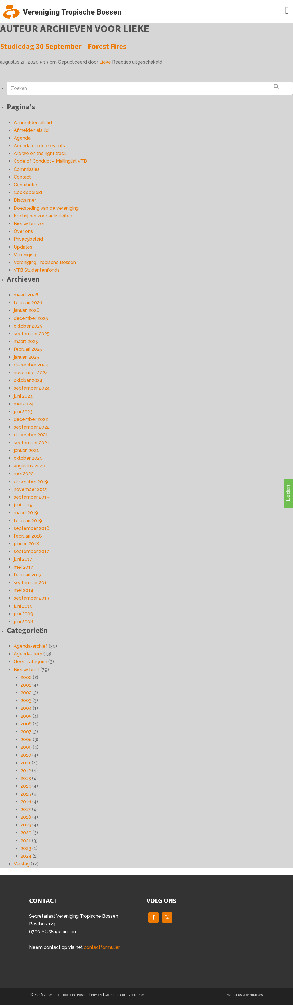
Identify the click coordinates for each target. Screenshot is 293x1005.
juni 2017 (23, 559)
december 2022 (31, 419)
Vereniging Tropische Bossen (45, 262)
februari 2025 (28, 349)
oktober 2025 (28, 326)
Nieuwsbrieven (29, 223)
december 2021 (31, 434)
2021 (26, 840)
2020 (26, 832)
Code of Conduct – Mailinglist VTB (50, 161)
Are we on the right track (40, 153)
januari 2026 (26, 310)
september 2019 (32, 497)
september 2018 (32, 528)
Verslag (22, 864)
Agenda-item (28, 654)
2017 (26, 809)
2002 (26, 692)
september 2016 (32, 582)
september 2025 (32, 333)
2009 (26, 747)
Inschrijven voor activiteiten (43, 216)
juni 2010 (23, 606)
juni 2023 (23, 411)
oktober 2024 (28, 380)
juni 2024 (23, 396)
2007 (26, 731)
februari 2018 (28, 536)
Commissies (27, 169)
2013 (26, 778)
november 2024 (31, 372)
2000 (26, 677)
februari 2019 (28, 520)
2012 (26, 770)
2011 (26, 763)
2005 (26, 716)
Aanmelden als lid (33, 122)
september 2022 (32, 427)
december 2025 (31, 318)
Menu (279, 10)
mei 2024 (24, 404)
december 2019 (31, 481)
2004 (26, 708)
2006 (26, 724)
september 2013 (31, 598)
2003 (26, 700)
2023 (26, 848)
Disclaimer (25, 200)
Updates (23, 247)
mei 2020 (24, 473)
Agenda (22, 138)
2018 (26, 817)
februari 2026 (28, 302)
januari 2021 (26, 450)
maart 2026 (26, 295)
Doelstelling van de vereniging (46, 208)
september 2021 (31, 442)
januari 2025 (26, 357)
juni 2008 (23, 621)
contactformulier (102, 947)
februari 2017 (28, 575)
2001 (26, 685)
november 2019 (31, 489)
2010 (26, 755)
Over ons (23, 231)
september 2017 (31, 551)
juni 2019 (23, 505)
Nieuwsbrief (26, 669)
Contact (22, 177)
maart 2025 (26, 341)
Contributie (25, 184)
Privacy (96, 995)
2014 (26, 786)
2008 (26, 739)
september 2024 (32, 388)
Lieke (105, 62)
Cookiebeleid (28, 192)
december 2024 (31, 365)
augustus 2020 (29, 466)
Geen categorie (30, 661)
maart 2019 (26, 512)
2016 (26, 801)
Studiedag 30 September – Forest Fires (63, 46)
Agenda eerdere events (39, 145)
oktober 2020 (28, 458)
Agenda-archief (30, 646)
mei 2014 (23, 590)
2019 (26, 825)
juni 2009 (23, 614)
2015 (26, 794)
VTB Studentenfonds (37, 270)
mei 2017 (23, 567)
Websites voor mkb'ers (245, 995)
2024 (26, 856)
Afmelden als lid (31, 130)
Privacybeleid (28, 239)
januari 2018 (26, 543)
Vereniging (25, 254)
